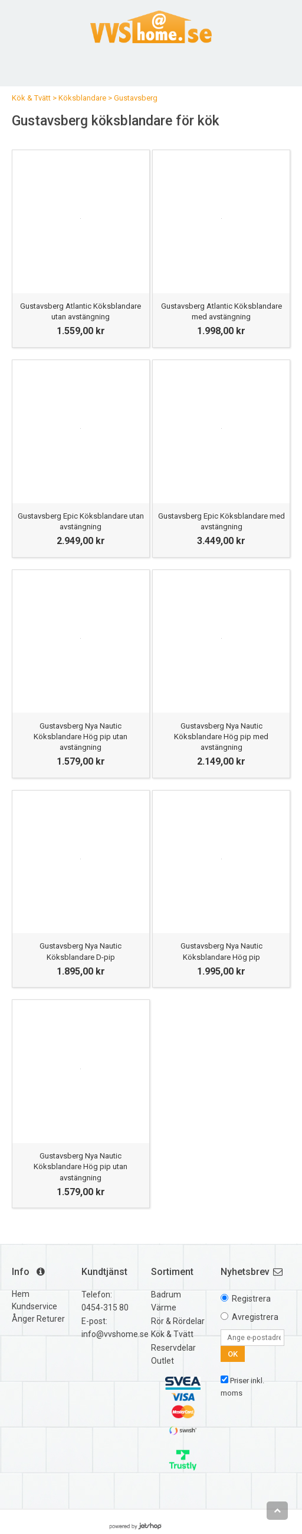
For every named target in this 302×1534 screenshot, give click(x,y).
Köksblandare (82, 97)
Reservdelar (173, 1347)
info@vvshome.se (115, 1334)
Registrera (251, 1298)
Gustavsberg (135, 97)
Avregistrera (255, 1317)
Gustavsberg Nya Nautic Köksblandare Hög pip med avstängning (221, 736)
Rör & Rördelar (178, 1321)
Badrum (166, 1294)
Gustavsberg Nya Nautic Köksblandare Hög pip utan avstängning (80, 736)
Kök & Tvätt (31, 97)
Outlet (162, 1360)
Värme (163, 1307)
